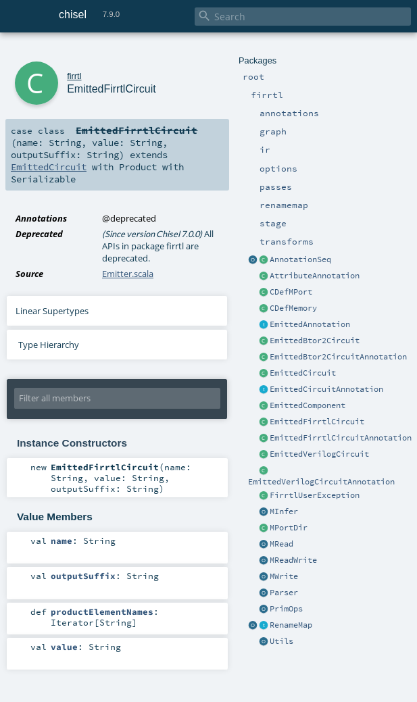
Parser (284, 592)
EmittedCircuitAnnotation (326, 389)
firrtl (74, 76)
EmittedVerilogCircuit (319, 454)
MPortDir (289, 527)
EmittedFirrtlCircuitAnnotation (341, 438)
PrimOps (286, 608)
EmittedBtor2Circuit (315, 340)
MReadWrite (293, 560)
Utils (281, 641)
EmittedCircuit (303, 373)
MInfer (284, 511)
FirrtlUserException (315, 495)
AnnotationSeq (300, 259)
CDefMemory (293, 308)
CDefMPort (291, 292)
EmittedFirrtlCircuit (317, 421)
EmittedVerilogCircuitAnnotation (321, 481)
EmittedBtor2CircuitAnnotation (338, 356)
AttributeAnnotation (315, 275)
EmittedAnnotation (310, 324)
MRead (281, 544)
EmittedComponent (307, 405)
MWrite (284, 576)
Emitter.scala (127, 274)
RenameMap (291, 625)
